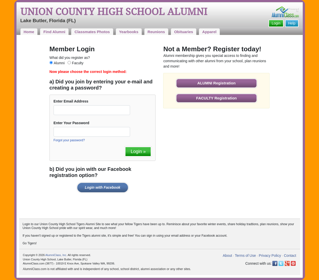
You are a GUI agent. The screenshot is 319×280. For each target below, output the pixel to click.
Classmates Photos (92, 32)
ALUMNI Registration (216, 83)
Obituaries (183, 32)
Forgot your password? (69, 140)
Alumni (59, 63)
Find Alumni (54, 32)
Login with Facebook (102, 187)
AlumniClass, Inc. (56, 255)
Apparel (209, 32)
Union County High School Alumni (113, 11)
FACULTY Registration (216, 98)
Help (292, 23)
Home (29, 32)
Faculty (77, 63)
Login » (138, 151)
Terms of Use (245, 255)
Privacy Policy (270, 255)
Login (276, 23)
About (227, 255)
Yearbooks (128, 32)
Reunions (156, 32)
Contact (290, 255)
